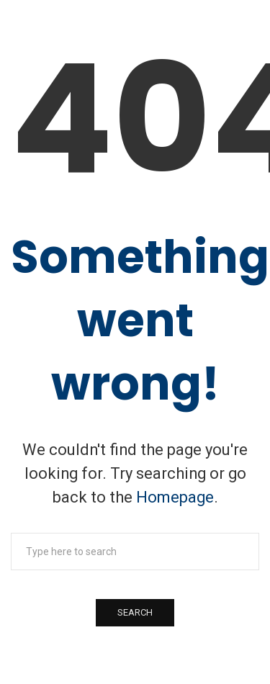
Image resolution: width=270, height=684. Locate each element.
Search (135, 612)
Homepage (175, 497)
